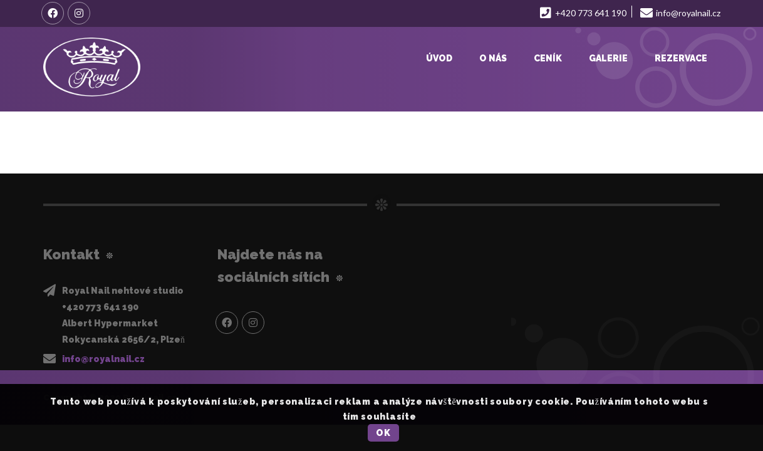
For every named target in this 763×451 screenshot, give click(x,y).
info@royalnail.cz (103, 359)
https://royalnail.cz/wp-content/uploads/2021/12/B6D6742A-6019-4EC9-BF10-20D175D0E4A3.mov (281, 135)
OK (383, 433)
